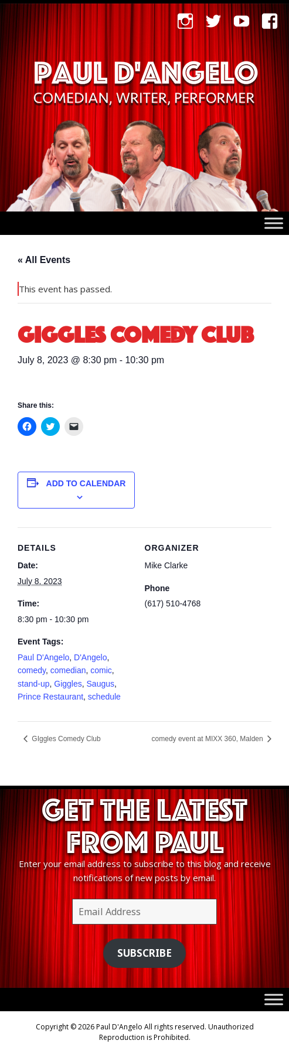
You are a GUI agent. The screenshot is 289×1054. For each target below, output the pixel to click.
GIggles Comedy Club (65, 739)
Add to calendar (86, 483)
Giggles (67, 683)
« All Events (44, 260)
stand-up (33, 683)
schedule (104, 696)
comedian (68, 670)
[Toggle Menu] (273, 223)
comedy (32, 670)
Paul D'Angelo (43, 657)
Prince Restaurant (50, 696)
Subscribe (144, 953)
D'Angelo (90, 657)
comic (101, 670)
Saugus (100, 683)
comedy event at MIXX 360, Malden (208, 739)
